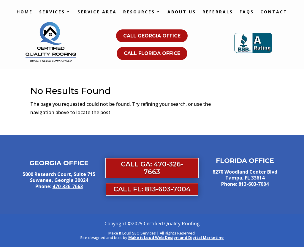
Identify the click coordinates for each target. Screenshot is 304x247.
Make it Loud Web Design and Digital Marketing (176, 237)
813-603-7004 (253, 184)
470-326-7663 (68, 186)
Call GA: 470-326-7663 (152, 168)
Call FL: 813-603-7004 (152, 189)
